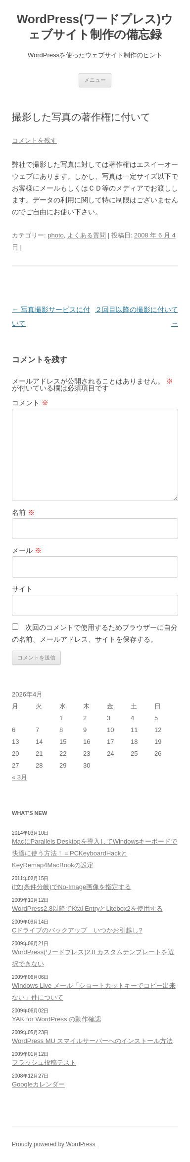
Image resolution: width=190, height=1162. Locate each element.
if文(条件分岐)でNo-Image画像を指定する (71, 887)
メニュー (95, 80)
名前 (23, 512)
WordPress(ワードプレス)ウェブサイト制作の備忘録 (95, 26)
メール (27, 550)
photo (56, 235)
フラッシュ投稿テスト (44, 1062)
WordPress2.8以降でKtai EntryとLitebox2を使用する (87, 908)
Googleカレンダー (38, 1084)
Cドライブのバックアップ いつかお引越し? (77, 930)
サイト (22, 589)
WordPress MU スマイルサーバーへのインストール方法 (92, 1041)
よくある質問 (86, 235)
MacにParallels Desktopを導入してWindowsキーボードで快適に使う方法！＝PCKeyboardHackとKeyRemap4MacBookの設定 (94, 853)
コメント (30, 403)
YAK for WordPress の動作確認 (56, 1019)
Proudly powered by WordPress (53, 1144)
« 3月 (19, 777)
